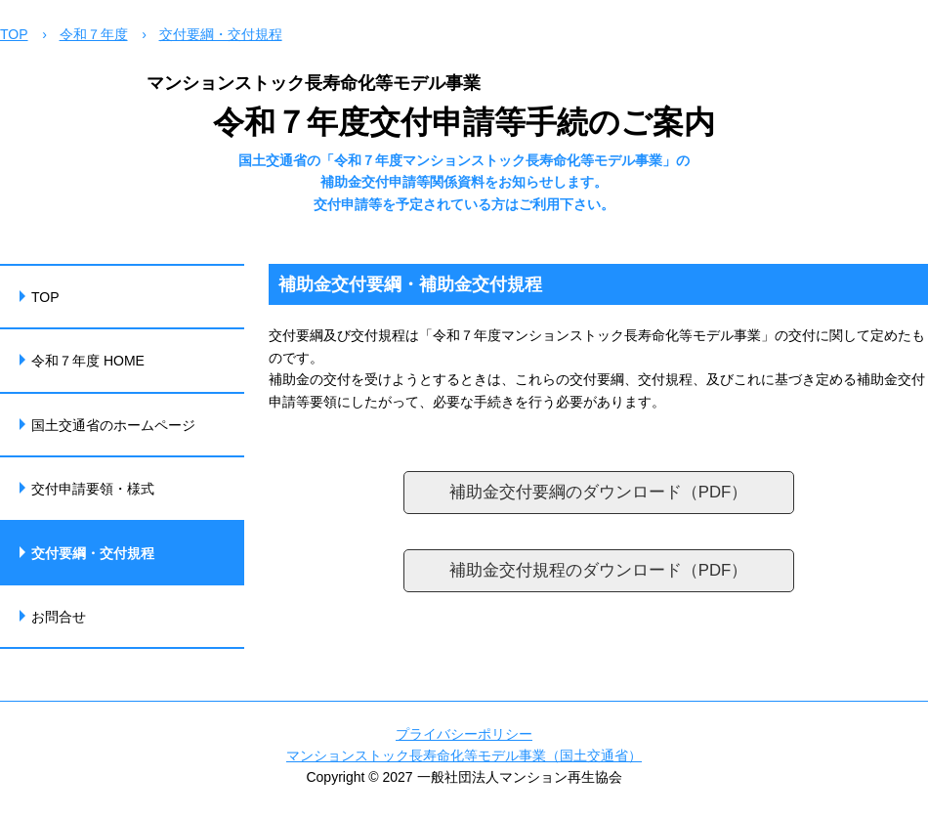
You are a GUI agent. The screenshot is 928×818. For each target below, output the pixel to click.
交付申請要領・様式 (92, 488)
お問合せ (58, 616)
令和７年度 (94, 34)
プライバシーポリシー (464, 734)
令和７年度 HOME (88, 360)
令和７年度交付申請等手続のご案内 (464, 122)
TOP (14, 34)
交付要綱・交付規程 (220, 34)
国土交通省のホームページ (113, 425)
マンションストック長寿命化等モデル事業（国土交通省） (464, 755)
